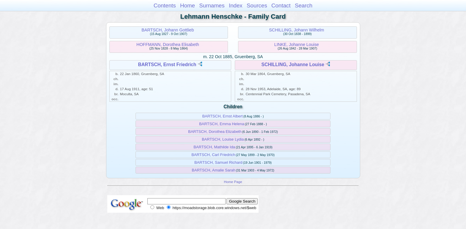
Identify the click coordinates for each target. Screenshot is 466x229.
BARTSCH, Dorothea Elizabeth (215, 131)
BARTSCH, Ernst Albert (222, 116)
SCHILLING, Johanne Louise (293, 64)
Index (236, 5)
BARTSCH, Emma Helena (221, 124)
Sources (257, 5)
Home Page (233, 182)
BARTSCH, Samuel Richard (218, 162)
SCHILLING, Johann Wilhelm (296, 30)
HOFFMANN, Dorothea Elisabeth (167, 44)
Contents (165, 5)
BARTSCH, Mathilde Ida (214, 147)
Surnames (211, 5)
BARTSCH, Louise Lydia (223, 139)
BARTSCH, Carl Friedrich (213, 154)
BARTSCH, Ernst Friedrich (167, 64)
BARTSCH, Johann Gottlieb (167, 30)
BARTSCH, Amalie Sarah (213, 170)
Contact (281, 5)
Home (187, 5)
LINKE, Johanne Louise (296, 44)
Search (303, 5)
